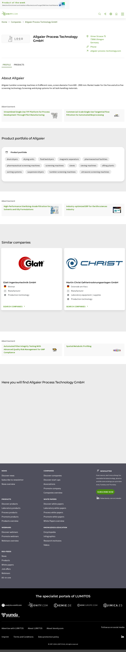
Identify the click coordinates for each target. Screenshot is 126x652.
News (4, 556)
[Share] (105, 14)
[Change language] (111, 14)
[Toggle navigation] (122, 14)
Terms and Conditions (23, 636)
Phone (91, 46)
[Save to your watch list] (116, 14)
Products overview (10, 521)
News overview (8, 484)
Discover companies (53, 475)
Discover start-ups (52, 479)
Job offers (6, 569)
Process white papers (53, 512)
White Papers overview (54, 521)
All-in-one (6, 577)
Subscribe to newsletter (12, 479)
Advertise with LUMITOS (13, 628)
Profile (7, 64)
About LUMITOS (35, 628)
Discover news (8, 475)
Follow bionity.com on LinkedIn (108, 498)
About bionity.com (55, 628)
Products (19, 64)
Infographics (49, 536)
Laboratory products (11, 508)
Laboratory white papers (55, 508)
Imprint (5, 636)
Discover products (10, 503)
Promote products (10, 516)
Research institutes (52, 540)
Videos (46, 545)
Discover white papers (54, 503)
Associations (49, 484)
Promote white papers (54, 516)
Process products (9, 512)
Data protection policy (48, 636)
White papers (8, 564)
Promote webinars (10, 536)
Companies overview (53, 492)
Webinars (6, 573)
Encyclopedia (50, 532)
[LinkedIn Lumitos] (122, 636)
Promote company (52, 488)
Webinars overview (10, 540)
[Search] (99, 14)
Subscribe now (105, 491)
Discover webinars (10, 532)
